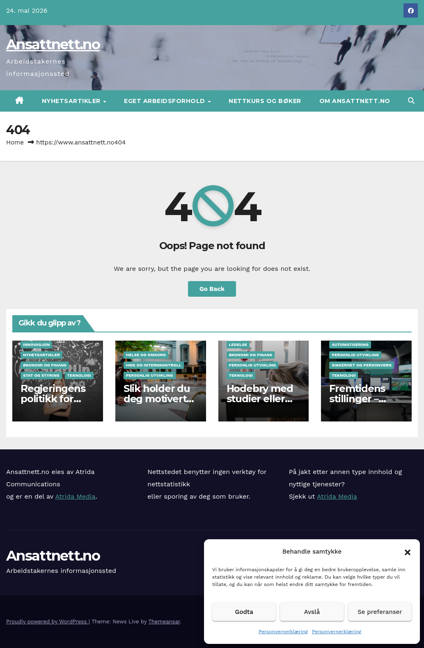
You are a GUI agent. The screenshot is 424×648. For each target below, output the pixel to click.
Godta (244, 612)
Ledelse (238, 344)
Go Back (212, 289)
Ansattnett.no (53, 44)
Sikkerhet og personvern (362, 365)
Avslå (312, 612)
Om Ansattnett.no (354, 101)
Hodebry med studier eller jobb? (260, 398)
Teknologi (79, 375)
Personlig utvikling (149, 375)
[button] (407, 551)
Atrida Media (75, 496)
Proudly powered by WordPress (47, 621)
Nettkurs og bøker (265, 101)
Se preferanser (380, 612)
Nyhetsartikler (72, 101)
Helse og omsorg (146, 355)
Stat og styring (41, 375)
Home (15, 142)
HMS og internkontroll (153, 365)
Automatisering (350, 344)
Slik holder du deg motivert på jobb (157, 398)
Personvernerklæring (283, 631)
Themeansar (164, 621)
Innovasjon (36, 344)
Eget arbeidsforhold (165, 101)
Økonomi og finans (44, 365)
